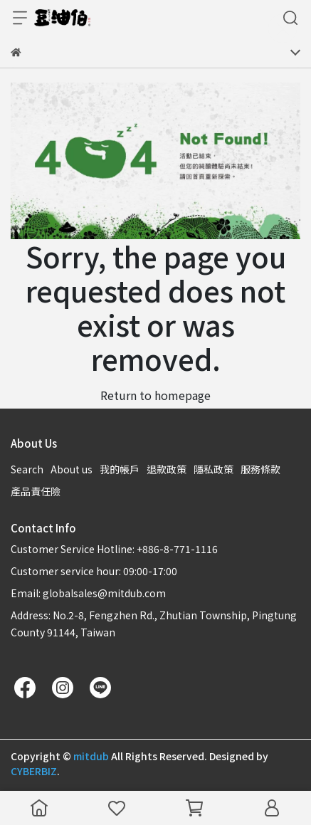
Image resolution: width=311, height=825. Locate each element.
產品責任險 (35, 491)
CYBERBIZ (34, 771)
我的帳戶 (119, 469)
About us (72, 469)
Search (27, 469)
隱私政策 (213, 469)
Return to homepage (155, 395)
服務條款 (260, 469)
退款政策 (166, 469)
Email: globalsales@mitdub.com (88, 593)
